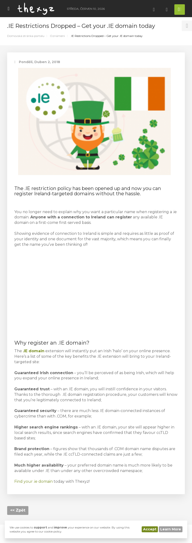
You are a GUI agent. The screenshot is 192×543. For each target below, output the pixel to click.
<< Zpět (17, 510)
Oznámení (57, 36)
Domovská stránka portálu (25, 36)
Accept (149, 529)
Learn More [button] (170, 529)
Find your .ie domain (33, 481)
